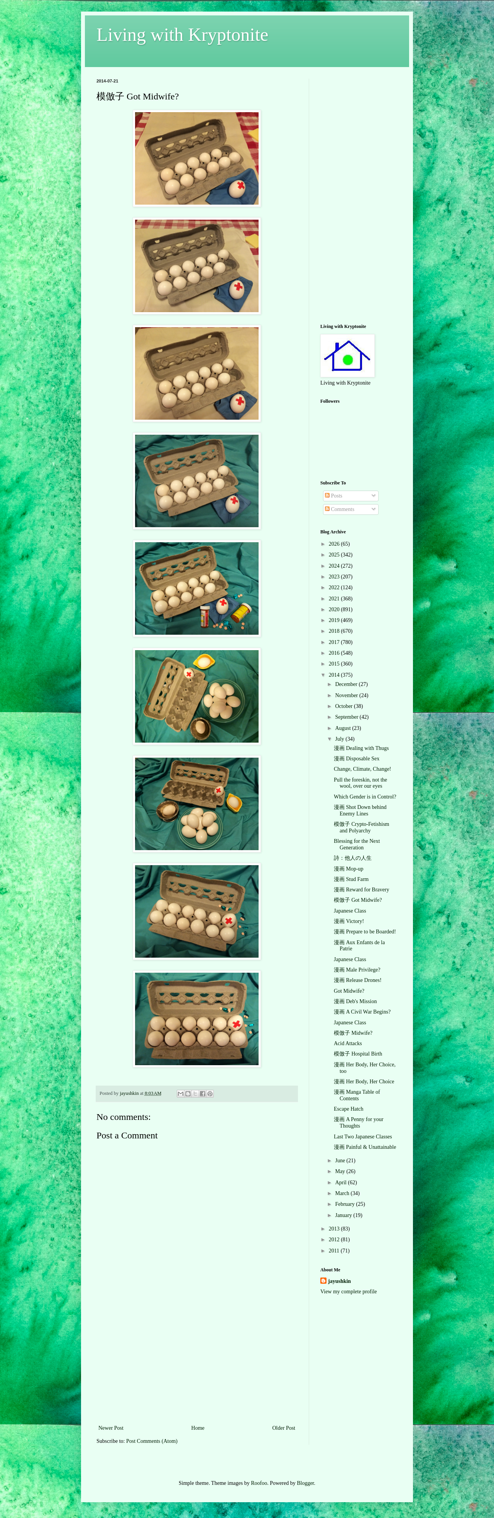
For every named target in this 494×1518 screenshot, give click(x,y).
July (340, 739)
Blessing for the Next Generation (357, 844)
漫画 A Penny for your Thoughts (358, 1122)
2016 (335, 653)
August (343, 728)
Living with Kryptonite (182, 34)
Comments (339, 509)
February (345, 1204)
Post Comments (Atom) (152, 1441)
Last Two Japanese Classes (363, 1137)
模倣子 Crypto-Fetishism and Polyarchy (361, 827)
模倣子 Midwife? (353, 1033)
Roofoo (259, 1483)
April (341, 1182)
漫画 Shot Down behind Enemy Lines (360, 810)
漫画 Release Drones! (358, 980)
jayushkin (339, 1281)
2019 (335, 620)
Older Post (284, 1428)
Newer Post (111, 1428)
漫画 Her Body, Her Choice (364, 1081)
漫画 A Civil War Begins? (362, 1012)
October (344, 706)
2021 (335, 599)
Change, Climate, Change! (362, 769)
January (344, 1215)
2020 (335, 609)
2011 (335, 1251)
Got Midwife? (349, 991)
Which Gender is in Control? (365, 797)
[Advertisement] (197, 1365)
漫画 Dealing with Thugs (361, 748)
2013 (335, 1229)
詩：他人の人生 (353, 858)
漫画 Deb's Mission (355, 1001)
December (347, 684)
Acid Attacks (348, 1043)
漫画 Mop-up (349, 869)
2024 (335, 566)
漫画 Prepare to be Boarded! (365, 932)
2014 (335, 675)
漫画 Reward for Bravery (361, 890)
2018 (335, 631)
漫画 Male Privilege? (357, 970)
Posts (333, 496)
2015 (335, 664)
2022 (335, 587)
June (340, 1160)
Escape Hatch (349, 1109)
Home (198, 1428)
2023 (335, 577)
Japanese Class (350, 911)
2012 (335, 1239)
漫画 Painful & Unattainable (365, 1147)
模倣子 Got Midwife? (358, 900)
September (347, 717)
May (340, 1171)
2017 (335, 642)
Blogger (305, 1483)
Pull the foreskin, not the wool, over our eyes (360, 783)
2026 (335, 544)
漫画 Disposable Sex (356, 759)
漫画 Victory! (349, 921)
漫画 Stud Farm (351, 879)
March (342, 1193)
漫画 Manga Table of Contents (357, 1095)
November (347, 695)
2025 (335, 555)
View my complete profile (348, 1291)
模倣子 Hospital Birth (358, 1054)
